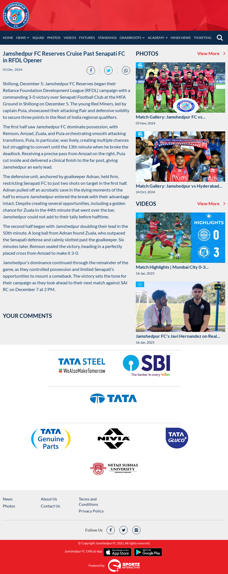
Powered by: (97, 565)
